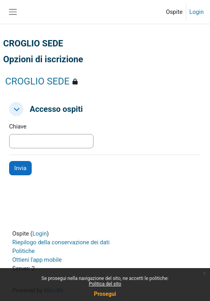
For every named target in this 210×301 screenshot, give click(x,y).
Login (196, 11)
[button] (16, 109)
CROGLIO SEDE (37, 81)
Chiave (18, 126)
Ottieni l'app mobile (37, 259)
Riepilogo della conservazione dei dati (61, 242)
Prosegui (105, 294)
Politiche (23, 251)
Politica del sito (105, 284)
